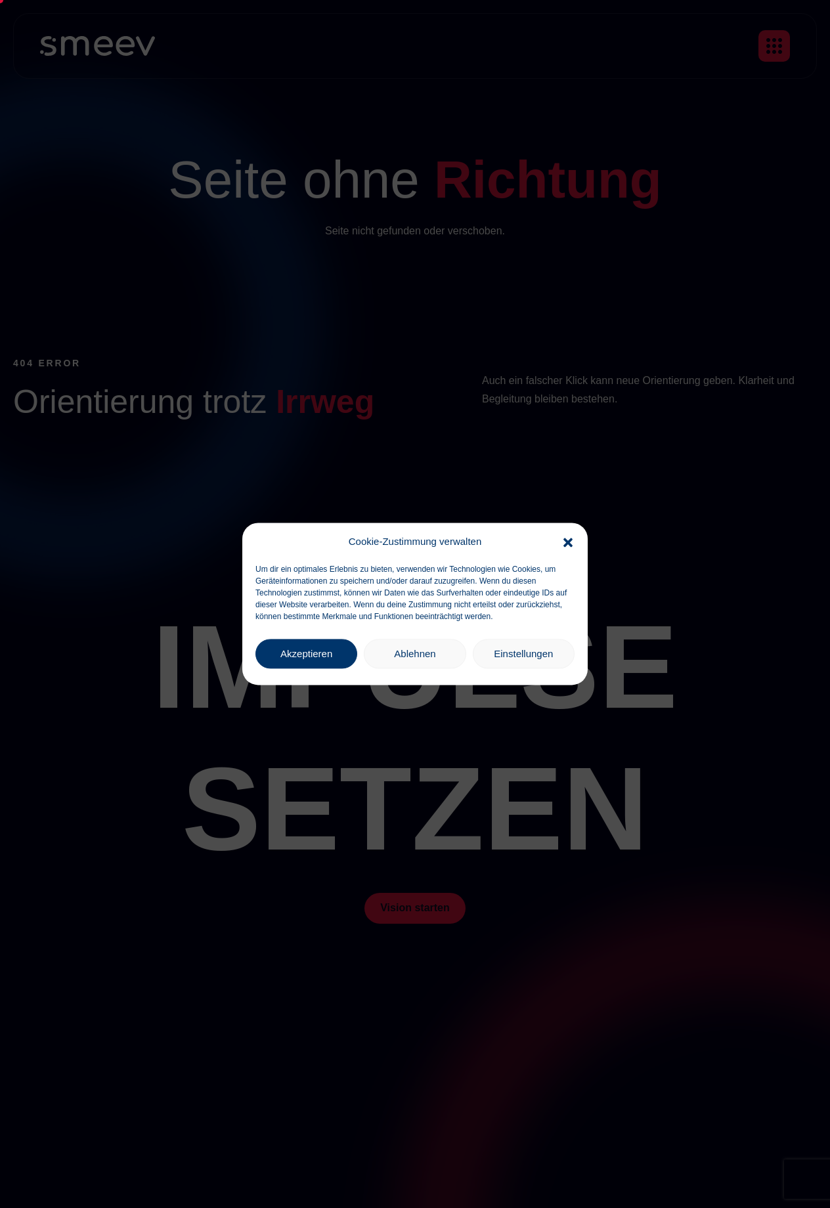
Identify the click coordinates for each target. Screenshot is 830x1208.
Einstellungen (523, 653)
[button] (568, 541)
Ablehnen (414, 653)
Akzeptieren (306, 653)
